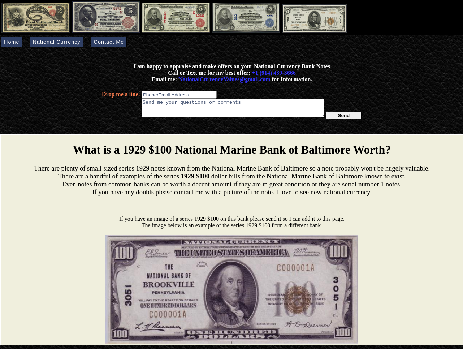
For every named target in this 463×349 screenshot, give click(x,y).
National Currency (56, 42)
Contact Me (109, 42)
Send (344, 118)
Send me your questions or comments (233, 109)
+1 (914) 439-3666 (274, 73)
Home (11, 42)
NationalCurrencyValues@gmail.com (223, 79)
